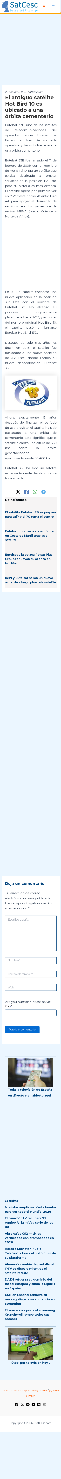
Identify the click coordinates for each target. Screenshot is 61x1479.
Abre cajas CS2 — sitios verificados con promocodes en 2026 (29, 1238)
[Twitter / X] (18, 492)
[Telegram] (43, 492)
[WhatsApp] (35, 492)
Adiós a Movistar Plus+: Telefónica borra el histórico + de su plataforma (30, 1253)
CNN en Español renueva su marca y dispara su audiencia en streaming (30, 1299)
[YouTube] (33, 1404)
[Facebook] (26, 492)
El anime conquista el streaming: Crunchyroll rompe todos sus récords (30, 1314)
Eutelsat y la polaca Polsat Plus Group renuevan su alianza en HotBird (28, 559)
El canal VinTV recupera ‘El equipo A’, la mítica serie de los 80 (29, 1222)
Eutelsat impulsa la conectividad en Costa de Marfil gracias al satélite (30, 536)
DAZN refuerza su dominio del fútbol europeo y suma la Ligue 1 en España (30, 1284)
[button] (44, 6)
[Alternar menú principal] (53, 6)
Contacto (7, 1390)
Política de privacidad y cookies (30, 1390)
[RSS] (39, 1404)
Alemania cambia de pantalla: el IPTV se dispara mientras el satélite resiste (29, 1269)
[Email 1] (44, 1404)
